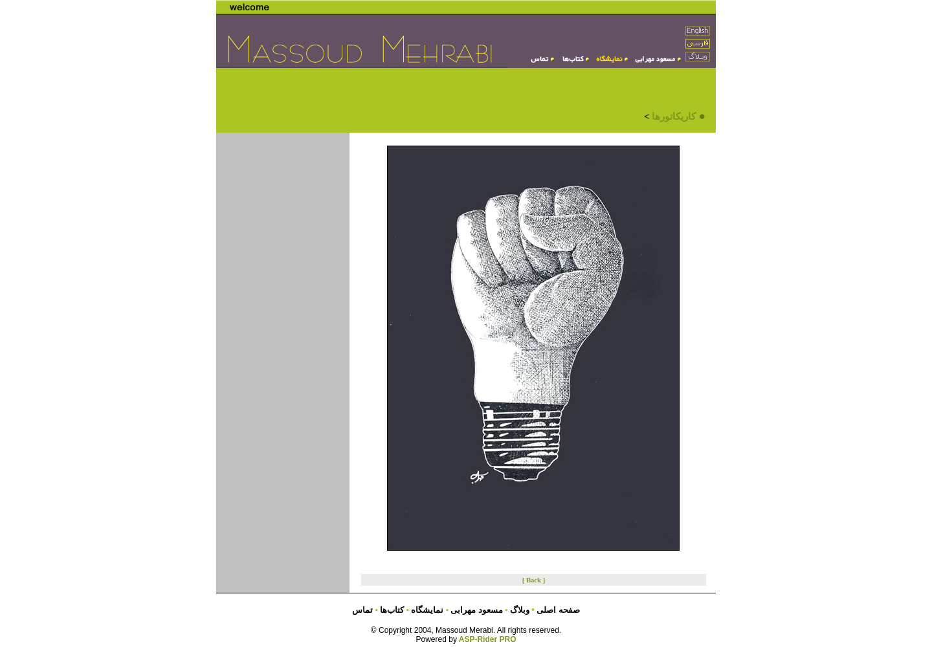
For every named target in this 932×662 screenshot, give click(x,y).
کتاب (391, 610)
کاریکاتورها (674, 116)
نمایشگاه (426, 610)
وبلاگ (520, 610)
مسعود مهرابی (477, 610)
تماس (362, 610)
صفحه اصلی (558, 610)
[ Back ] (534, 580)
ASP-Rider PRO (487, 639)
